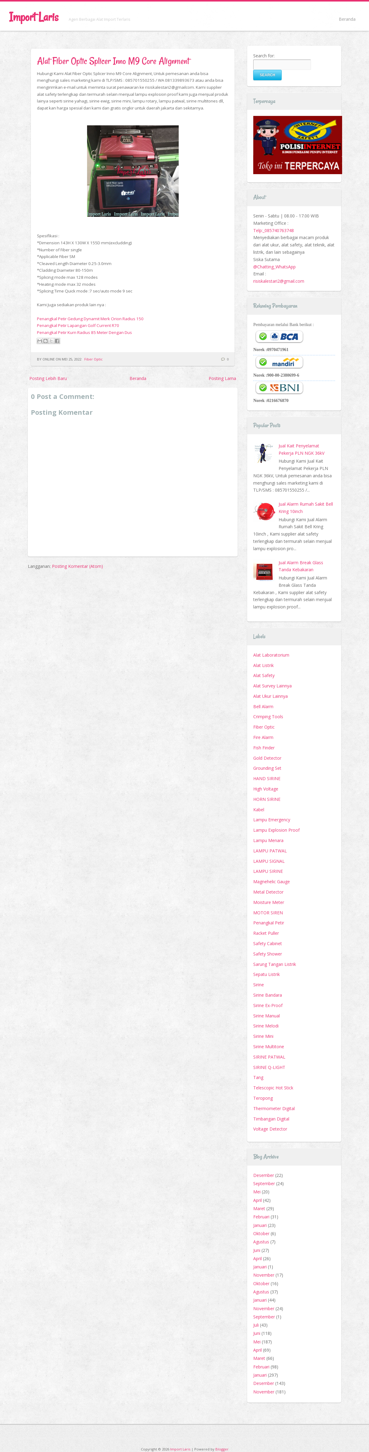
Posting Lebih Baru (48, 378)
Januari (260, 1225)
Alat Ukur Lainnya (270, 696)
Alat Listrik (263, 665)
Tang (258, 1077)
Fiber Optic (93, 359)
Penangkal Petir (268, 923)
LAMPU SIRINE (268, 871)
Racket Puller (266, 933)
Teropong (263, 1098)
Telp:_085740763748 (273, 230)
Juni (256, 1250)
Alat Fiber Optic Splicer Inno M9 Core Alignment (113, 61)
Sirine (258, 985)
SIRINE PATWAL (269, 1057)
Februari (261, 1217)
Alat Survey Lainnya (272, 686)
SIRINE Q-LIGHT (269, 1067)
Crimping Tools (268, 716)
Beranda (347, 19)
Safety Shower (267, 954)
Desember (263, 1175)
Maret (259, 1208)
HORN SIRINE (266, 799)
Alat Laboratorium (271, 655)
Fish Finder (264, 748)
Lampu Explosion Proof (276, 830)
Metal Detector (268, 892)
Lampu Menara (268, 840)
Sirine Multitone (268, 1046)
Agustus (261, 1242)
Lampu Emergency (271, 820)
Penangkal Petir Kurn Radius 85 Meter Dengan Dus (84, 332)
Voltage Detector (270, 1129)
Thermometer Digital (274, 1108)
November (263, 1275)
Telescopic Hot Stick (273, 1088)
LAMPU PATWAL (270, 851)
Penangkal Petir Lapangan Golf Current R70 (78, 325)
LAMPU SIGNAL (269, 861)
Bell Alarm (263, 706)
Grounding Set (267, 768)
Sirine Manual (266, 1016)
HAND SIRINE (266, 778)
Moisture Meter (268, 902)
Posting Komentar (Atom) (77, 566)
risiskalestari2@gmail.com (278, 281)
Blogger (221, 1449)
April (257, 1200)
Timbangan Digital (271, 1119)
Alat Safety (264, 675)
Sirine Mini (263, 1036)
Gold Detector (267, 758)
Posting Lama (222, 378)
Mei (257, 1192)
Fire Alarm (263, 737)
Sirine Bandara (267, 995)
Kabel (258, 809)
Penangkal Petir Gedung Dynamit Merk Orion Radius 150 (90, 318)
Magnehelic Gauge (271, 881)
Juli (256, 1325)
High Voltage (265, 789)
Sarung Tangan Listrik (274, 964)
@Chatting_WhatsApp (274, 267)
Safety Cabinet (267, 943)
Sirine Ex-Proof (268, 1005)
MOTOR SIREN (268, 913)
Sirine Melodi (266, 1026)
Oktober (261, 1233)
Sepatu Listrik (266, 974)
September (264, 1183)
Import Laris (33, 17)
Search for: (264, 56)
